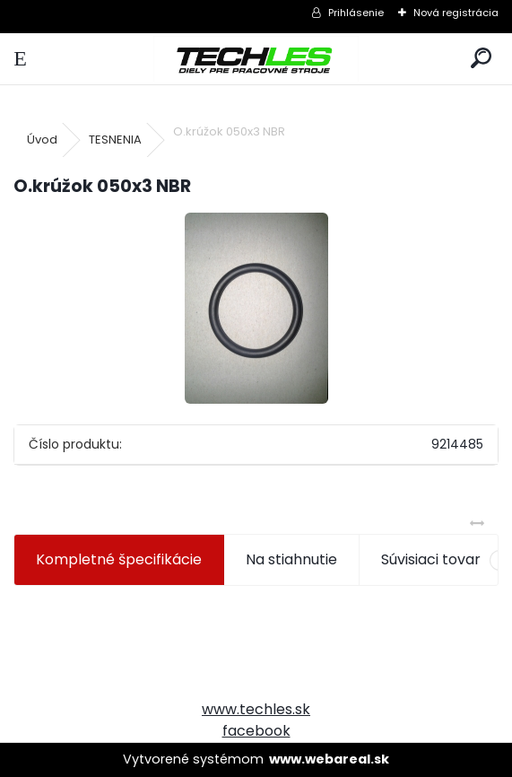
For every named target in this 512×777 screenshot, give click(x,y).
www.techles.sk (256, 709)
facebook (256, 730)
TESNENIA (115, 139)
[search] (481, 58)
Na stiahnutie (291, 559)
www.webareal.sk (329, 759)
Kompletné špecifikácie (119, 559)
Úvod (42, 139)
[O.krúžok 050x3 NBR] (256, 308)
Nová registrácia (456, 12)
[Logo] (256, 59)
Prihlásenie (356, 12)
